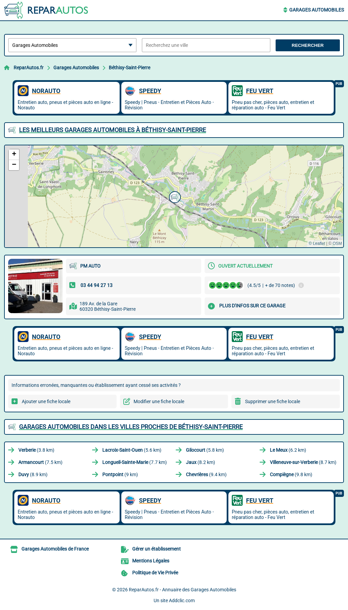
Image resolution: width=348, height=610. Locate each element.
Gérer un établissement (156, 549)
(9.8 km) (291, 474)
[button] (174, 196)
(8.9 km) (33, 474)
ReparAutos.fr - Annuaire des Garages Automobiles (182, 589)
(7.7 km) (134, 462)
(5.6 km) (131, 450)
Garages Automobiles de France (55, 549)
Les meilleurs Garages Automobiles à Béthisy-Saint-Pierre (112, 129)
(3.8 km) (36, 450)
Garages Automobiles (316, 10)
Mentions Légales (150, 560)
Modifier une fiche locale (159, 401)
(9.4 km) (206, 474)
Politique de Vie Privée (155, 572)
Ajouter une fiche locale (46, 401)
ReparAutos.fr (29, 67)
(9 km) (120, 474)
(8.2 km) (200, 462)
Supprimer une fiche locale (272, 401)
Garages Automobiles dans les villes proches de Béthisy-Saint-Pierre (131, 426)
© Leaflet (317, 243)
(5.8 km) (205, 450)
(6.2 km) (288, 450)
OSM (337, 243)
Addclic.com (182, 600)
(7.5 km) (40, 462)
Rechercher (308, 45)
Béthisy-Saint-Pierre (129, 67)
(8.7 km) (303, 462)
